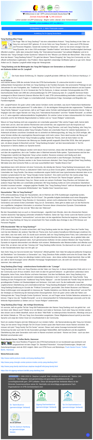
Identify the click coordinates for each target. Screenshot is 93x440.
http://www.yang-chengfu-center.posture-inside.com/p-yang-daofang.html (29, 362)
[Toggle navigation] (83, 33)
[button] (46, 23)
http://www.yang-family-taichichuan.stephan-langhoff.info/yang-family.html (29, 366)
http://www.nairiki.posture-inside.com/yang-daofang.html (22, 358)
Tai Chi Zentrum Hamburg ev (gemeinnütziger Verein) (20, 429)
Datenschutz (13, 376)
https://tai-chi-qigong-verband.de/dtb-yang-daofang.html (22, 370)
